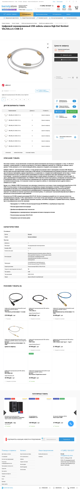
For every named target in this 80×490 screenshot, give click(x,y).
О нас (16, 1)
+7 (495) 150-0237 (45, 6)
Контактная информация (7, 459)
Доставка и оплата (6, 454)
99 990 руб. (40, 347)
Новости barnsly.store (33, 1)
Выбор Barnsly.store (43, 454)
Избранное (59, 487)
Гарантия (4, 468)
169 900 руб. (40, 423)
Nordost (30, 234)
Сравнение (45, 487)
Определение (29, 9)
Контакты (41, 1)
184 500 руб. (16, 423)
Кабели (55, 14)
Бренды (25, 1)
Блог (3, 478)
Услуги (3, 476)
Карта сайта (4, 484)
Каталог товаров (10, 14)
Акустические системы (28, 14)
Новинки (41, 456)
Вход (54, 1)
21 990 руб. (64, 347)
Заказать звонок (53, 6)
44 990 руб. (40, 378)
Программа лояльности (8, 1)
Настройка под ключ (41, 18)
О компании (4, 456)
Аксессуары (23, 464)
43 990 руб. (16, 378)
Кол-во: (69, 77)
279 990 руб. (16, 316)
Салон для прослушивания (56, 18)
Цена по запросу (46, 115)
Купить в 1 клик (66, 59)
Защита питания (24, 461)
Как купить (4, 471)
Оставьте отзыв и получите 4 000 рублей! (43, 91)
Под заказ (8, 319)
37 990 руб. (64, 423)
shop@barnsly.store (67, 455)
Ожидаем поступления (34, 319)
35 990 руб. (64, 316)
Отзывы (20, 1)
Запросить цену (66, 55)
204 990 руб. (40, 316)
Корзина (72, 487)
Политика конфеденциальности (7, 462)
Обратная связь (7, 487)
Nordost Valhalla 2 (32, 237)
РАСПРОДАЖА (23, 467)
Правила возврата (6, 473)
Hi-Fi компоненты (43, 14)
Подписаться (66, 439)
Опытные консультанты (70, 18)
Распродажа (66, 14)
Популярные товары (40, 394)
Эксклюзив (23, 469)
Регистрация (59, 1)
